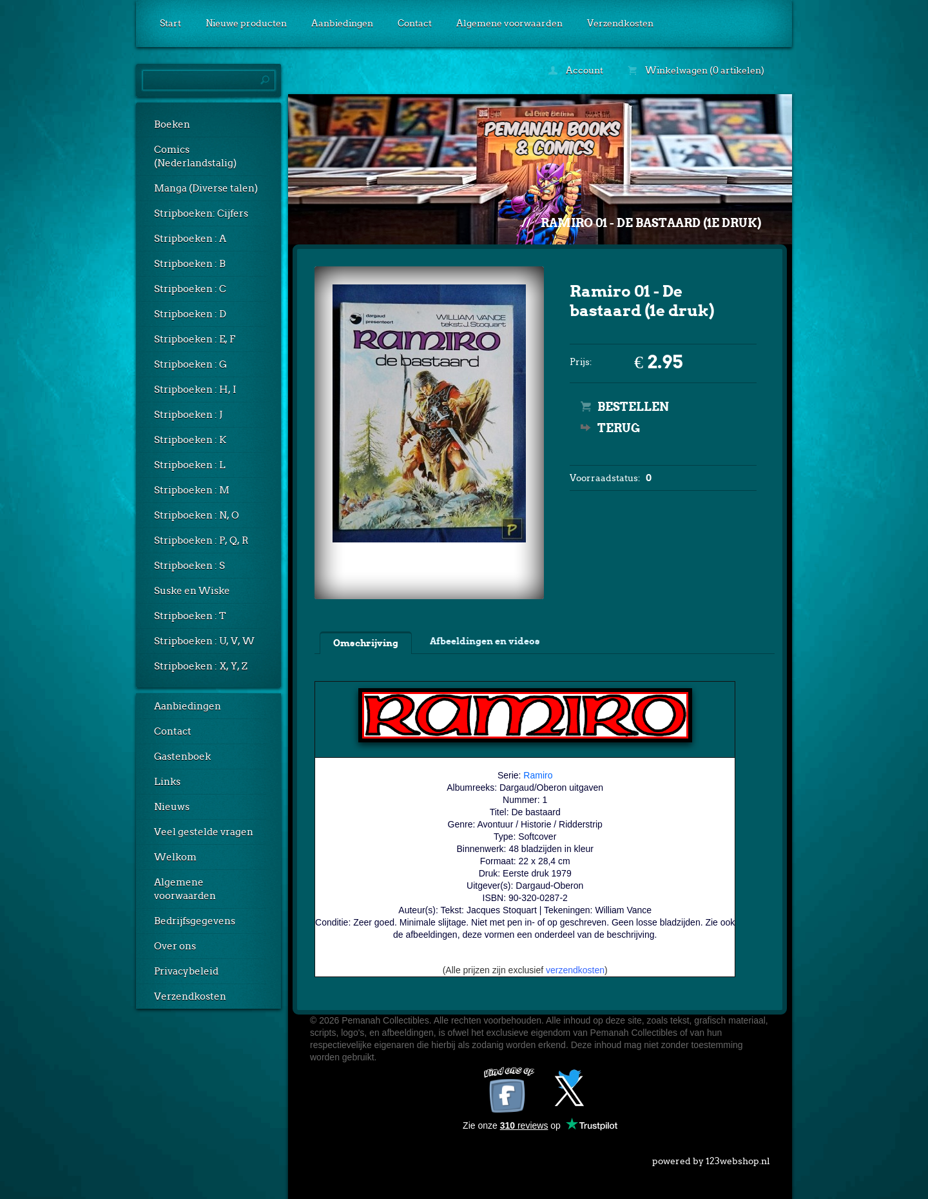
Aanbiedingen (342, 23)
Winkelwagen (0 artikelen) (696, 70)
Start (170, 23)
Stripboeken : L (190, 465)
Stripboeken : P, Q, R (201, 540)
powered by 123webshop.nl (711, 1158)
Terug (618, 428)
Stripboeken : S (189, 565)
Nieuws (171, 807)
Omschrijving (365, 643)
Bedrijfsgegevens (194, 921)
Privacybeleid (186, 971)
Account (575, 70)
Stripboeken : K (190, 440)
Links (167, 782)
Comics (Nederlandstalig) (195, 156)
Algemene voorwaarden (509, 23)
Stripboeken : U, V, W (204, 641)
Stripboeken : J (188, 415)
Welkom (175, 857)
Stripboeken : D (190, 314)
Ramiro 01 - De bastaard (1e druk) (651, 223)
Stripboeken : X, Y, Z (200, 666)
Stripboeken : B (190, 264)
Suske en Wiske (192, 591)
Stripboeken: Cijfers (201, 213)
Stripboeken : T (190, 616)
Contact (415, 23)
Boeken (172, 124)
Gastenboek (182, 756)
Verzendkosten (620, 23)
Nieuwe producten (246, 23)
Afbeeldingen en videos (485, 641)
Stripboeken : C (190, 289)
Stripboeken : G (190, 364)
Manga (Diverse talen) (206, 188)
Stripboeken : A (190, 238)
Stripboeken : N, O (196, 515)
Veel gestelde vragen (203, 832)
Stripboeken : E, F (194, 339)
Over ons (175, 946)
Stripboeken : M (191, 490)
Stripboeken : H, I (195, 389)
